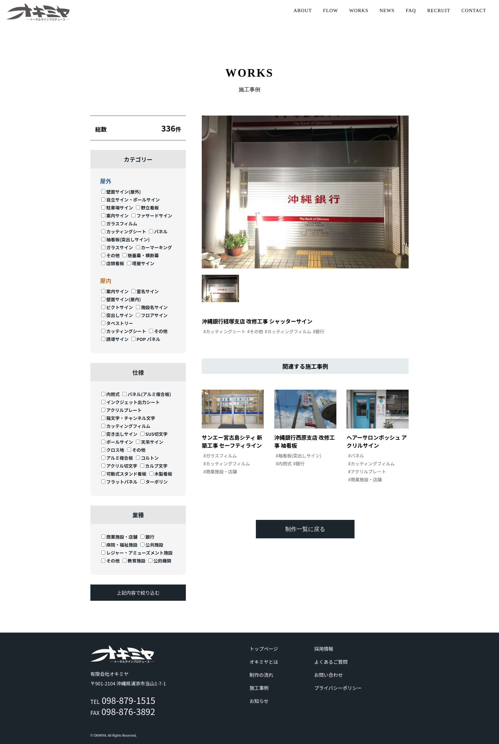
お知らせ (259, 701)
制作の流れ (261, 674)
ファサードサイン (151, 215)
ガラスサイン (117, 247)
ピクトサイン (117, 307)
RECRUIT (438, 10)
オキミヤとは (264, 661)
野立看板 (147, 207)
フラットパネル (119, 481)
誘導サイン (115, 339)
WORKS (358, 10)
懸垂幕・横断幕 (141, 255)
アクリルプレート (121, 410)
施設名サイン (152, 307)
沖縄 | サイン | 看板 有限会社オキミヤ (38, 12)
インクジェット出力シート (130, 402)
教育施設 (134, 560)
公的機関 (159, 560)
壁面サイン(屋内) (121, 299)
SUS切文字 (154, 434)
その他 (110, 255)
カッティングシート (123, 231)
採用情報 (323, 648)
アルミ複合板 (117, 458)
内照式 (110, 394)
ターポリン (154, 481)
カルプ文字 (153, 466)
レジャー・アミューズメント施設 (136, 552)
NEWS (387, 10)
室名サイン (145, 291)
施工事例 (259, 687)
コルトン (147, 458)
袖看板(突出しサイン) (125, 239)
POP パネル (145, 339)
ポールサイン (117, 442)
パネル (158, 231)
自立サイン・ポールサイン (130, 199)
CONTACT (473, 10)
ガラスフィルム (119, 223)
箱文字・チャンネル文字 (128, 418)
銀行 (147, 537)
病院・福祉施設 (119, 545)
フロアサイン (152, 315)
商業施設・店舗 (119, 537)
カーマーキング (154, 247)
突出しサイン (117, 315)
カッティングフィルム (126, 426)
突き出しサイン (119, 434)
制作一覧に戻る (305, 529)
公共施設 (151, 545)
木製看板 (160, 474)
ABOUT (302, 10)
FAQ (411, 10)
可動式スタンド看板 (123, 474)
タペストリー (117, 323)
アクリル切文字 (119, 466)
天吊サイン (149, 442)
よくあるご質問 (331, 661)
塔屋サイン (140, 263)
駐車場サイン (117, 207)
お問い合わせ (328, 674)
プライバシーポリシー (338, 687)
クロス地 (112, 450)
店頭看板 (112, 263)
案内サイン (115, 215)
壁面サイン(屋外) (121, 191)
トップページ (264, 648)
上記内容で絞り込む (137, 592)
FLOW (330, 10)
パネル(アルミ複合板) (147, 394)
